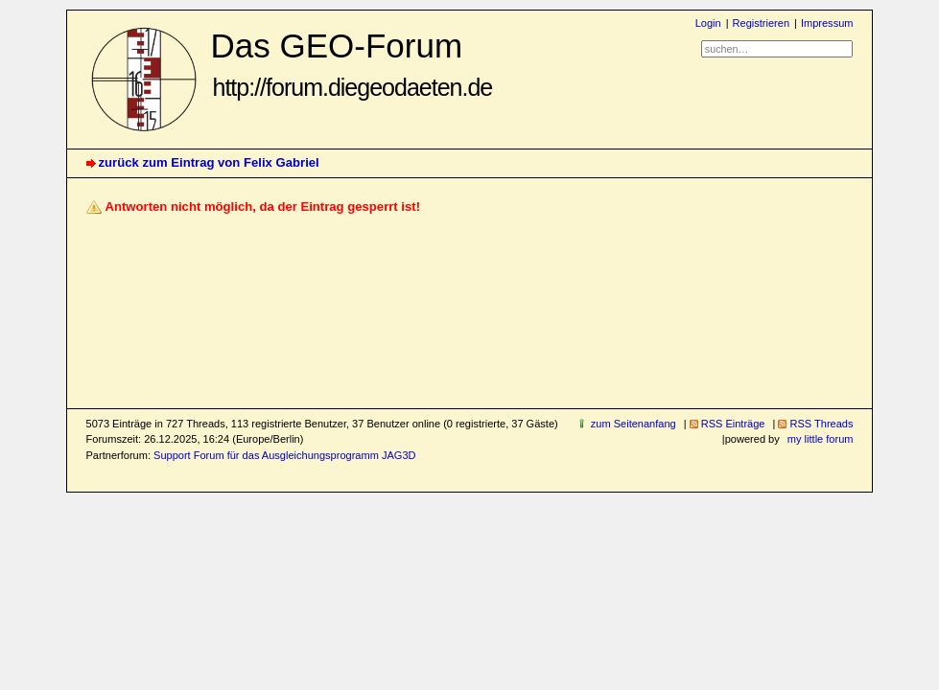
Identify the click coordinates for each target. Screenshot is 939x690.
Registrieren (761, 23)
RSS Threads (821, 423)
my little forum (820, 439)
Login (708, 23)
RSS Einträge (733, 423)
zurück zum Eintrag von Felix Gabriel (209, 162)
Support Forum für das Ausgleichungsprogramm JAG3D (284, 455)
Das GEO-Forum (352, 64)
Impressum (827, 23)
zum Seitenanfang (633, 423)
